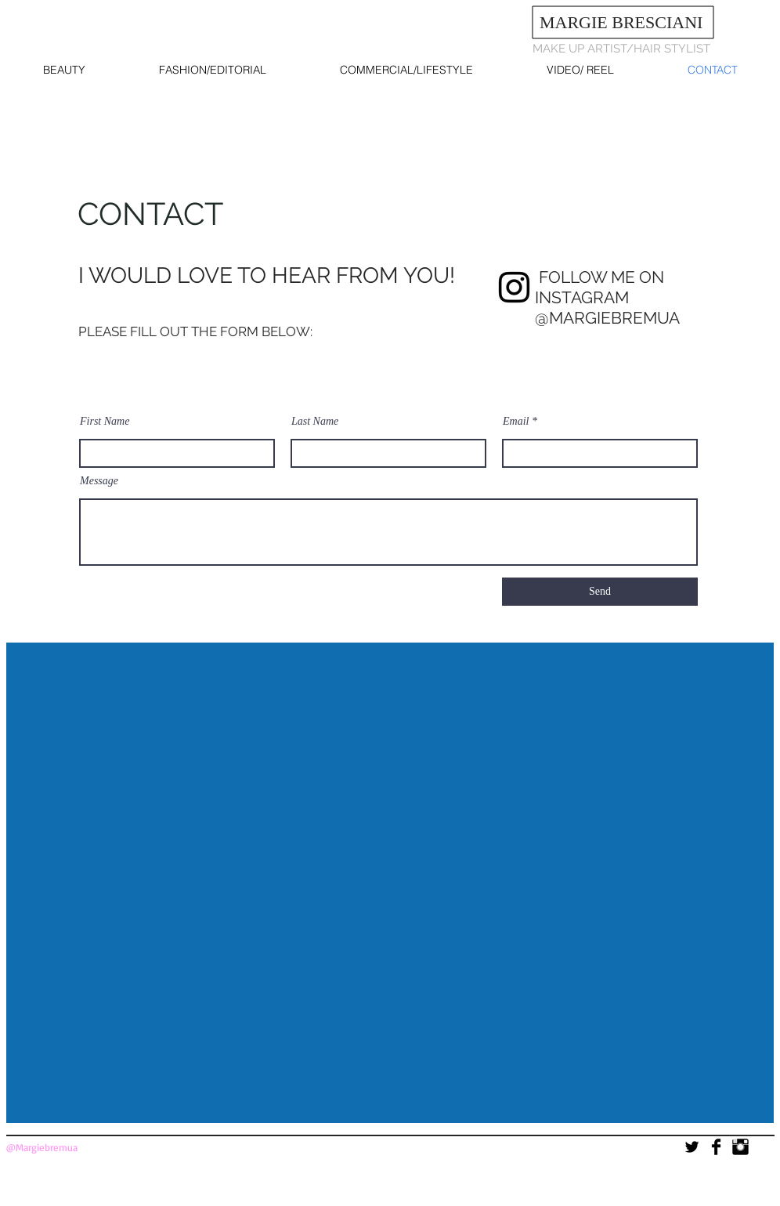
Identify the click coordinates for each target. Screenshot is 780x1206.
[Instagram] (514, 287)
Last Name (314, 421)
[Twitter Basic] (692, 1147)
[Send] (600, 592)
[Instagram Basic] (740, 1147)
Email (516, 421)
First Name (104, 421)
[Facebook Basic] (716, 1147)
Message (99, 481)
